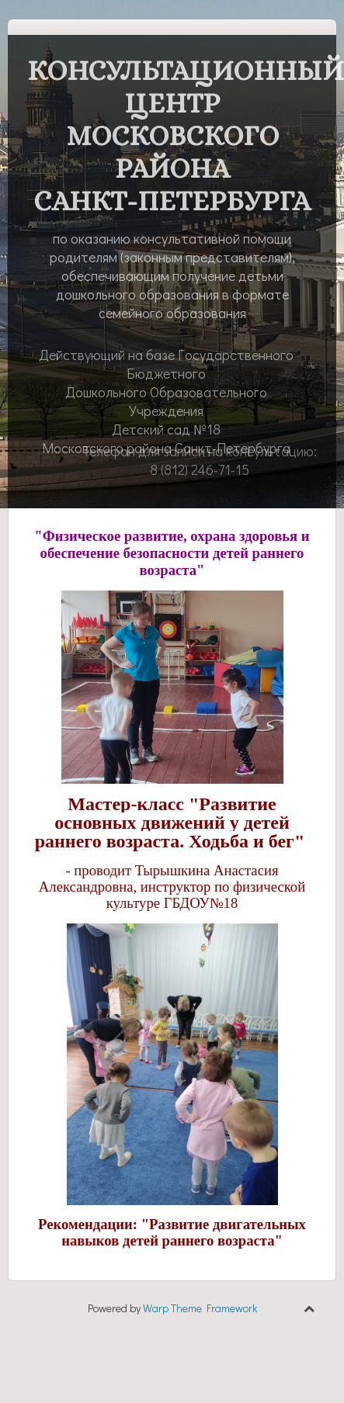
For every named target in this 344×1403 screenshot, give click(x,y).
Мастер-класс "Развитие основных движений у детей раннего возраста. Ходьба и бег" (170, 822)
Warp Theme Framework (200, 1308)
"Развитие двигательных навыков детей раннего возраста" (183, 1232)
